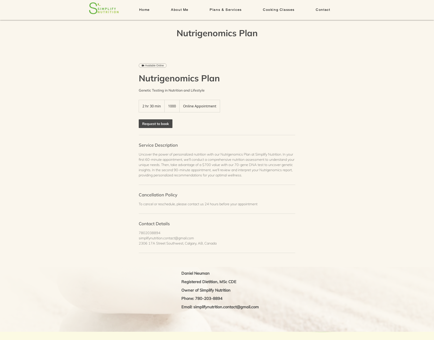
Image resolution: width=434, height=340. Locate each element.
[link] (155, 123)
